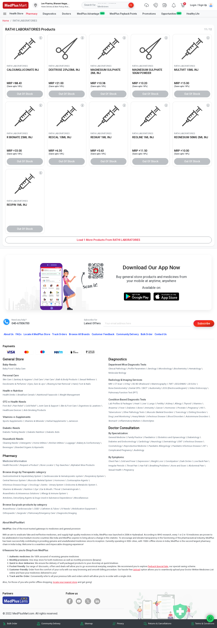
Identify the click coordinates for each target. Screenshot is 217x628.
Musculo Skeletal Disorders (160, 412)
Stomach (112, 421)
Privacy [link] (120, 623)
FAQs (18, 334)
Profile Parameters (137, 368)
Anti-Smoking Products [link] (35, 410)
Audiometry (155, 388)
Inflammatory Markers (130, 421)
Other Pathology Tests (134, 412)
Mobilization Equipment (83, 509)
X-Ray (127, 384)
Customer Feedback (103, 334)
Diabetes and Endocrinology (122, 441)
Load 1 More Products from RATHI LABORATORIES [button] (108, 239)
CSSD (36, 509)
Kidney (169, 403)
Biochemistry (180, 368)
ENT (180, 441)
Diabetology (193, 437)
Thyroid (187, 403)
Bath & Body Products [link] (66, 379)
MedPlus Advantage (90, 13)
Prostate (181, 408)
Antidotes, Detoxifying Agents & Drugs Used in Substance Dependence (37, 498)
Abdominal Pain (196, 465)
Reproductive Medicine (135, 446)
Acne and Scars (178, 465)
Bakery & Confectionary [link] (88, 443)
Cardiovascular (24, 509)
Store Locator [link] (46, 465)
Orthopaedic (9, 513)
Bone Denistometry (117, 388)
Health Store (13, 14)
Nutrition (28, 489)
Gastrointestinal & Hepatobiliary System (22, 476)
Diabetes (131, 408)
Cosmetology (115, 446)
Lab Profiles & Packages (120, 403)
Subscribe (204, 323)
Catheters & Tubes (50, 509)
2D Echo (192, 384)
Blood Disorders (176, 416)
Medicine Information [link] (15, 461)
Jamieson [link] (73, 421)
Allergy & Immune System (53, 493)
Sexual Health (115, 470)
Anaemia (112, 408)
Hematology (195, 368)
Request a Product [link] (29, 465)
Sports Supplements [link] (13, 421)
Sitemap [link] (89, 623)
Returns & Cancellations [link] (159, 623)
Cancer (159, 408)
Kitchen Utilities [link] (56, 443)
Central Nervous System (14, 480)
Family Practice (135, 437)
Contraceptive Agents (77, 480)
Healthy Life (192, 13)
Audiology (139, 450)
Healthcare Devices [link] (12, 410)
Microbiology (165, 368)
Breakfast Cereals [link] (26, 395)
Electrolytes (148, 421)
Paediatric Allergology (159, 446)
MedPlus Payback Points (123, 13)
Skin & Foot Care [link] (69, 405)
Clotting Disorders (197, 412)
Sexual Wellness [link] (87, 379)
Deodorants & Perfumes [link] (14, 384)
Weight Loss (157, 461)
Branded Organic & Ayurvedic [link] (29, 447)
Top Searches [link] (62, 465)
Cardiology (143, 441)
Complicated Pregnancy (120, 450)
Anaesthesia (9, 509)
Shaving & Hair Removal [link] (58, 384)
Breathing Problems (159, 465)
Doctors (67, 13)
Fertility (160, 403)
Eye (36, 489)
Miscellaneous (81, 498)
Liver (144, 403)
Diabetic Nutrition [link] (35, 432)
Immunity (149, 408)
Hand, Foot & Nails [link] (81, 384)
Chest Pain (113, 461)
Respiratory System (94, 476)
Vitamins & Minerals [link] (34, 421)
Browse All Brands (79, 334)
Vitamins (197, 403)
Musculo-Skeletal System (40, 480)
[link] (15, 5)
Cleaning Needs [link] (10, 443)
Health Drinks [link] (9, 395)
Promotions (149, 13)
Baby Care (20, 368)
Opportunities (171, 13)
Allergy (178, 403)
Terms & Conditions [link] (204, 623)
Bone (140, 408)
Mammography (159, 384)
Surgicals (21, 513)
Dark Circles (186, 461)
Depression (143, 461)
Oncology (34, 485)
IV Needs (65, 509)
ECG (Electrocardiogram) (175, 388)
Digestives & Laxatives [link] (90, 405)
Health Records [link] (10, 465)
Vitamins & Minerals (12, 489)
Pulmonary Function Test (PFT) (123, 392)
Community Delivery (127, 334)
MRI (110, 384)
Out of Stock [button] (25, 93)
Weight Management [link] (70, 395)
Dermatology (170, 441)
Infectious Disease (156, 416)
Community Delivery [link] (50, 623)
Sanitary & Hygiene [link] (23, 379)
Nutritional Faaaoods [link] (47, 395)
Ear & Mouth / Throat (50, 489)
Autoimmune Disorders (197, 416)
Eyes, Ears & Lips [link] (36, 384)
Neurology (156, 441)
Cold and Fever (128, 461)
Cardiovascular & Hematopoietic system (63, 476)
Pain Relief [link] (18, 405)
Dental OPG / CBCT (138, 388)
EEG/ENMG (180, 384)
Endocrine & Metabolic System (80, 485)
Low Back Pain (201, 461)
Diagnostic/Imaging (67, 513)
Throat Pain (132, 465)
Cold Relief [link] (30, 405)
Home (6, 20)
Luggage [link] (70, 443)
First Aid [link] (7, 405)
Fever (122, 408)
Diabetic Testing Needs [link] (14, 432)
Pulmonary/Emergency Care (41, 513)
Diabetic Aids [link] (53, 432)
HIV (202, 408)
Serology (152, 368)
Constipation (171, 461)
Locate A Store (37, 334)
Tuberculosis (114, 412)
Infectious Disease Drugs (15, 485)
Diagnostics (50, 13)
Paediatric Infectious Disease (186, 446)
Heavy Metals (138, 416)
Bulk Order (147, 334)
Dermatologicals (71, 489)
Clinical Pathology (117, 368)
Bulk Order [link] (12, 623)
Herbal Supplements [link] (56, 421)
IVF (204, 446)
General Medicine (116, 437)
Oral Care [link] (38, 379)
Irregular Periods (116, 465)
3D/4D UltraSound (140, 384)
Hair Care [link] (49, 379)
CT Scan (118, 384)
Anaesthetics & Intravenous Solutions (21, 493)
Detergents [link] (25, 443)
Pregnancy (193, 408)
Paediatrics (149, 437)
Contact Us (160, 334)
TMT (171, 384)
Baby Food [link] (8, 368)
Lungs (152, 403)
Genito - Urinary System (52, 485)
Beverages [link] (8, 447)
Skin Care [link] (7, 379)
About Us (9, 334)
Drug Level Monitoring (119, 416)
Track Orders (59, 334)
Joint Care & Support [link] (48, 405)
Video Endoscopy (198, 388)
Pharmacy (31, 13)
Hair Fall (143, 465)
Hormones (59, 480)
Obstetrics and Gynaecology (171, 437)
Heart (137, 403)
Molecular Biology (117, 373)
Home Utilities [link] (40, 443)
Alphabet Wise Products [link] (83, 465)
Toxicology (180, 412)
